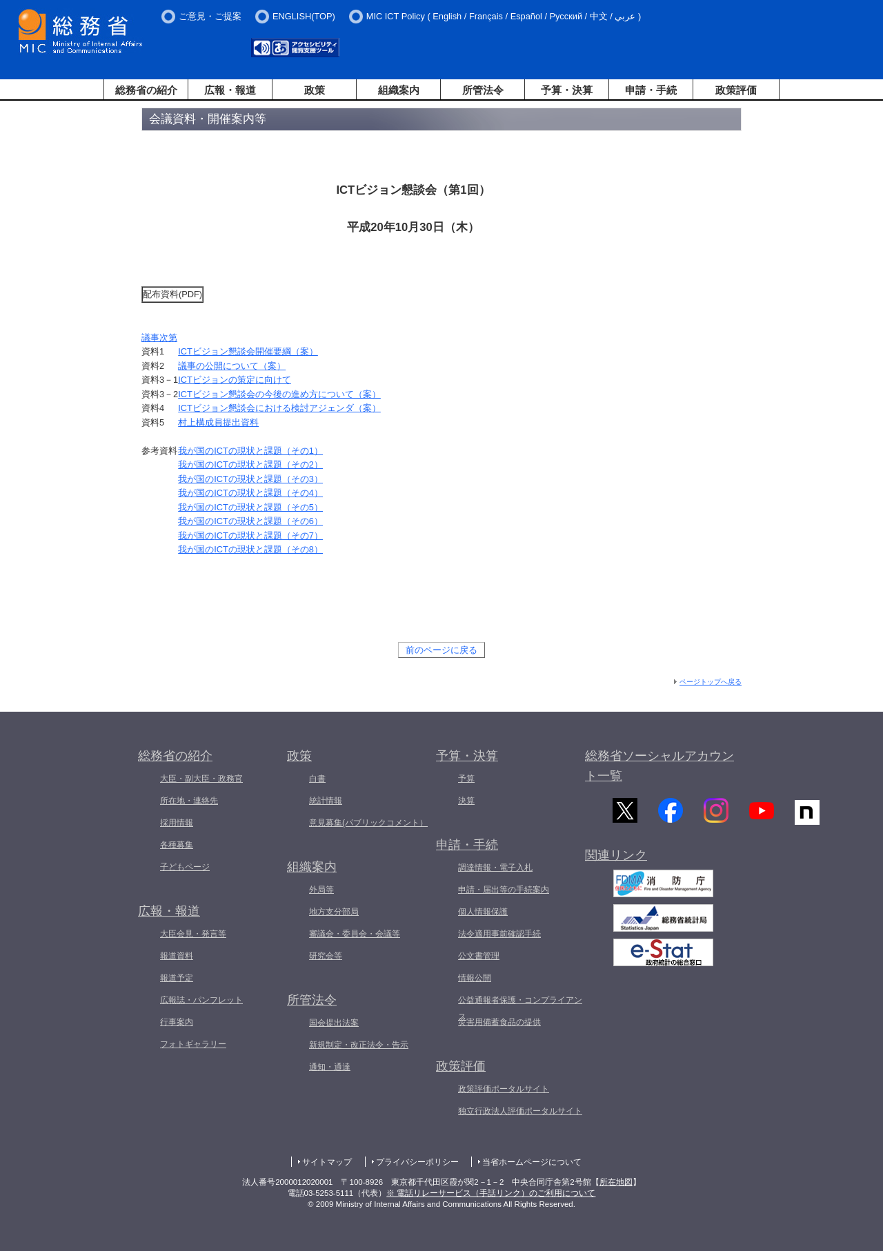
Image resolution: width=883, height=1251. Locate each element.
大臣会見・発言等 (193, 934)
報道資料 (176, 956)
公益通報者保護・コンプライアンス (520, 1008)
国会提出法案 (334, 1023)
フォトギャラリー (193, 1044)
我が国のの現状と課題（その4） (250, 493)
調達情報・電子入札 (495, 867)
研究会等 (325, 956)
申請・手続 (651, 90)
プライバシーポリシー (417, 1162)
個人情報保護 (483, 912)
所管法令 (483, 90)
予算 (466, 778)
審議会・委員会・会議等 (354, 934)
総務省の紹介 (146, 90)
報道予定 (176, 978)
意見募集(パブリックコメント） (368, 823)
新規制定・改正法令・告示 (358, 1045)
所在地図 (616, 1182)
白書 (317, 778)
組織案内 (398, 90)
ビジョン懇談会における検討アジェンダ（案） (279, 408)
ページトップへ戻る (710, 681)
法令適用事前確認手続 (499, 934)
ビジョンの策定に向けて (234, 379)
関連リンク (616, 863)
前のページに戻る (441, 650)
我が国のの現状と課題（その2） (250, 464)
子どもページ (185, 867)
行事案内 (176, 1022)
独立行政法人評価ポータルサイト (520, 1111)
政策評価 (736, 90)
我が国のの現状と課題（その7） (250, 535)
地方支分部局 (334, 912)
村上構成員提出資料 (218, 422)
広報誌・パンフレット (201, 1000)
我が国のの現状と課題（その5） (250, 507)
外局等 (321, 889)
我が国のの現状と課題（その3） (250, 479)
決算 (466, 800)
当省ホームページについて (532, 1162)
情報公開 (474, 978)
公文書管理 (478, 956)
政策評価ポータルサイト (503, 1089)
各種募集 (176, 845)
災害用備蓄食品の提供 (499, 1022)
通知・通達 (329, 1067)
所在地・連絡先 (189, 800)
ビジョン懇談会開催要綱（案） (248, 351)
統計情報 (325, 800)
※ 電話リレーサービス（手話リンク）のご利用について (490, 1193)
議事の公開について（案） (232, 366)
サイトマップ (327, 1162)
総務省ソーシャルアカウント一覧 (659, 766)
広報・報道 (230, 90)
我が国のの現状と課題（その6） (250, 521)
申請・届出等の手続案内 (503, 889)
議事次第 (159, 337)
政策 (314, 90)
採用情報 (176, 823)
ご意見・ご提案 (210, 16)
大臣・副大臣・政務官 (201, 778)
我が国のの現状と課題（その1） (250, 451)
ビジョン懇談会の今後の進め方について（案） (279, 394)
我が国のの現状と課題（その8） (250, 549)
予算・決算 (567, 90)
